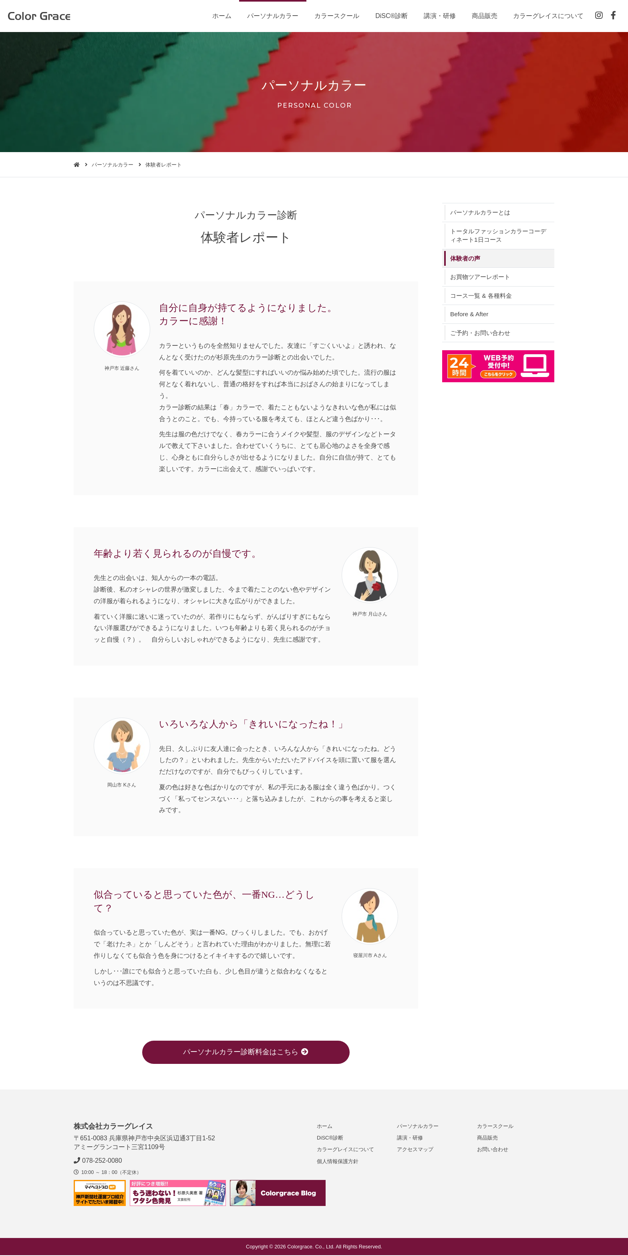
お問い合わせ (492, 1150)
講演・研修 (439, 15)
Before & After (470, 316)
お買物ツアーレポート (482, 278)
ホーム (220, 15)
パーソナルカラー (271, 15)
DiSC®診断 (390, 15)
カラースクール (335, 15)
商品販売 (483, 15)
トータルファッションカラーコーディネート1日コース (498, 236)
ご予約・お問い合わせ (482, 335)
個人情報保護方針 (337, 1162)
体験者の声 (466, 259)
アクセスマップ (415, 1150)
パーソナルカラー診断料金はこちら (246, 1052)
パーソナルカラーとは (482, 212)
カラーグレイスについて (547, 15)
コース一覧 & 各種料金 (483, 297)
